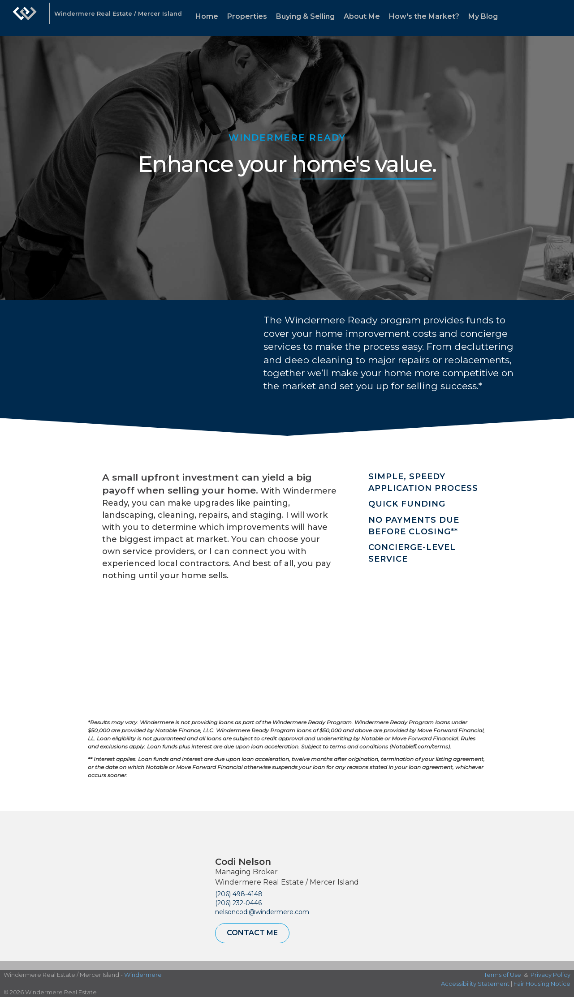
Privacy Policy (550, 974)
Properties (247, 16)
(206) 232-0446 (238, 903)
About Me (362, 16)
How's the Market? (424, 16)
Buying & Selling (305, 16)
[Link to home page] (25, 18)
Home (206, 16)
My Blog (483, 16)
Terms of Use (502, 974)
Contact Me (252, 932)
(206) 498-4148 (239, 894)
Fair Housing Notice (542, 983)
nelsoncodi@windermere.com (262, 912)
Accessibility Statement (475, 983)
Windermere (143, 974)
